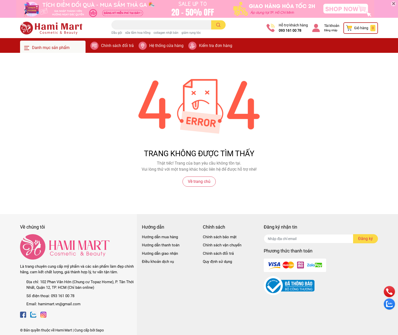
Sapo (100, 330)
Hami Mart (63, 330)
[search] (218, 24)
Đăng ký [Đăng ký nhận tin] (365, 238)
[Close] (393, 3)
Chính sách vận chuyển (222, 245)
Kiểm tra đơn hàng (215, 45)
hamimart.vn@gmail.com (59, 304)
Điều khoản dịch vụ (158, 261)
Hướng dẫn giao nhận (160, 253)
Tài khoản (331, 26)
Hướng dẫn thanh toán (160, 245)
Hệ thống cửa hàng (166, 45)
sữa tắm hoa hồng (138, 33)
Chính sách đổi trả (117, 45)
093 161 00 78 (290, 30)
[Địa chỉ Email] (321, 238)
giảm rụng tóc (191, 33)
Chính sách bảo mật (220, 237)
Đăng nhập (330, 30)
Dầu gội (116, 33)
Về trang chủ (199, 181)
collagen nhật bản (166, 33)
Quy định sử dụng (217, 261)
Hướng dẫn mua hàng (160, 237)
